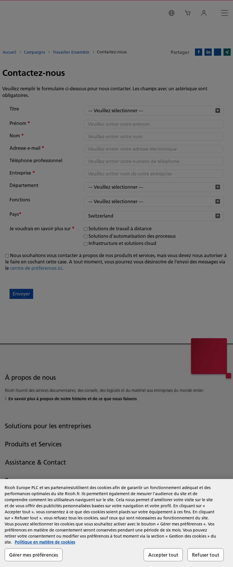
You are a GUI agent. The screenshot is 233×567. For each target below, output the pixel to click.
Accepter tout (163, 555)
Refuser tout (205, 555)
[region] (116, 523)
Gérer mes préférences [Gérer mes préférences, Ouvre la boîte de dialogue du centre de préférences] (33, 555)
